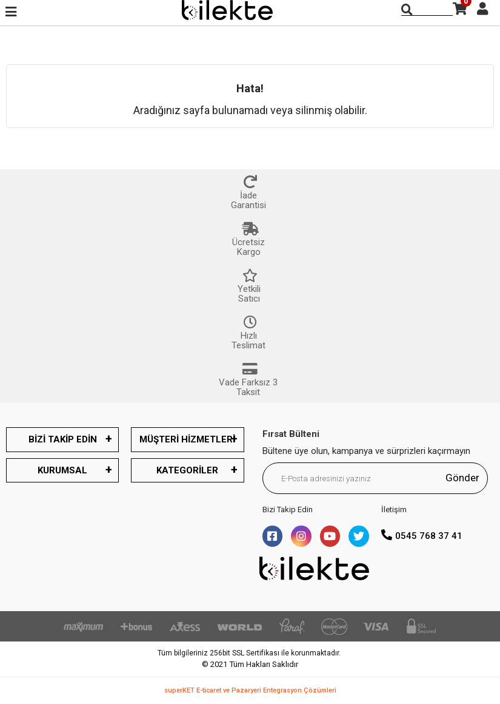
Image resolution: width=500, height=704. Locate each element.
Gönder (462, 478)
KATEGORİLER (187, 470)
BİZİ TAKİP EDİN (62, 439)
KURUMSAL (62, 470)
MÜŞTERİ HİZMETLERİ (187, 439)
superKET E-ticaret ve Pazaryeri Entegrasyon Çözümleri (250, 690)
